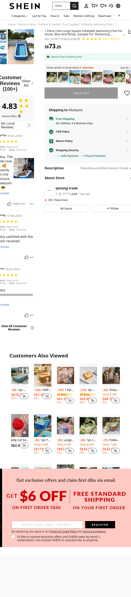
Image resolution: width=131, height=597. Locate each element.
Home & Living (27, 24)
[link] (94, 5)
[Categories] (19, 16)
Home (12, 24)
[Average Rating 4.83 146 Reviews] (101, 39)
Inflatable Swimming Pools (97, 24)
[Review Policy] (11, 116)
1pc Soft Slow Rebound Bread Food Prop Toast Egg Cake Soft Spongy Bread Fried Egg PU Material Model (88, 390)
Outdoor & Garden (49, 24)
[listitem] (52, 77)
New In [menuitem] (55, 16)
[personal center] (86, 5)
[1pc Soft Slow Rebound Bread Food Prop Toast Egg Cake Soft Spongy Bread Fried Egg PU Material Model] (88, 375)
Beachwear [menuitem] (105, 16)
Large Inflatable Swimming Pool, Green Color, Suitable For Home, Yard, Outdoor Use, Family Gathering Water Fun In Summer (20, 490)
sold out (81, 93)
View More (65, 517)
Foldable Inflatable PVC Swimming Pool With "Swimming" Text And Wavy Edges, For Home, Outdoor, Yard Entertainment (111, 440)
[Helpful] (9, 203)
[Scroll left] (113, 16)
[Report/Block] (31, 203)
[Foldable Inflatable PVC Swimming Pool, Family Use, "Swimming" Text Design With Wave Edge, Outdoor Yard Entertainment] (97, 77)
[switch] (27, 125)
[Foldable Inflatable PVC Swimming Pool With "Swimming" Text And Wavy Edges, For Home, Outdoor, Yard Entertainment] (111, 425)
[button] (61, 6)
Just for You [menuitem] (39, 16)
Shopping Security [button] (67, 150)
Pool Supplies (71, 24)
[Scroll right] (118, 16)
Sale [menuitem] (66, 16)
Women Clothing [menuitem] (83, 16)
